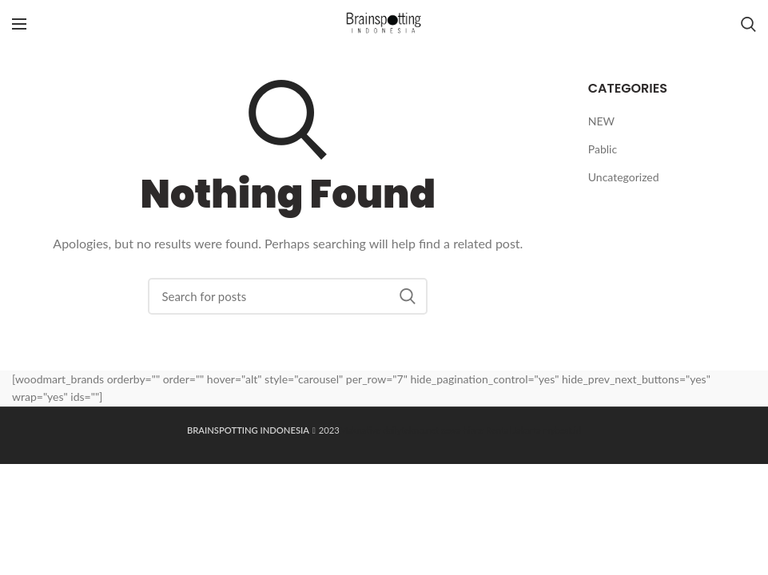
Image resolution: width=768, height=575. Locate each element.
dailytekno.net (411, 430)
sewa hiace (462, 430)
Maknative (360, 430)
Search (408, 296)
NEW (601, 121)
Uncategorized (623, 177)
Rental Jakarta (513, 430)
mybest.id (562, 430)
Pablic (602, 149)
